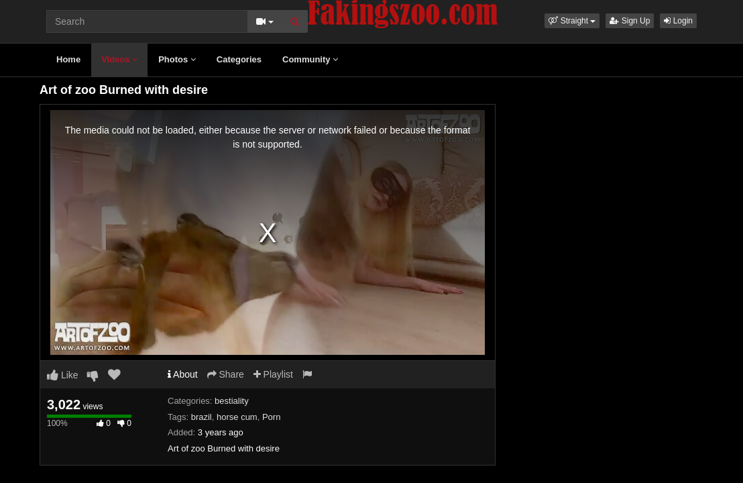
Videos (119, 59)
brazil (201, 417)
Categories (239, 59)
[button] (572, 20)
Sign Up (630, 20)
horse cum (237, 417)
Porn (271, 417)
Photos (177, 59)
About (183, 374)
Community (310, 59)
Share (225, 374)
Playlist (273, 374)
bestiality (232, 401)
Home (68, 59)
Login (678, 20)
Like (62, 375)
